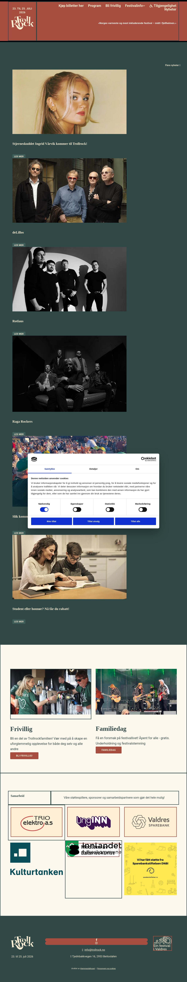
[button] (24, 755)
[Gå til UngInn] (93, 836)
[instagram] (96, 943)
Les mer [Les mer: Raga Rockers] (19, 434)
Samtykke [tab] (50, 469)
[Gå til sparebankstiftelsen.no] (150, 894)
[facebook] (96, 939)
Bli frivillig (113, 6)
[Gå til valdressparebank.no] (150, 836)
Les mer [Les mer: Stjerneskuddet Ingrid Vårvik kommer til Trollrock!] (19, 156)
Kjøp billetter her (71, 6)
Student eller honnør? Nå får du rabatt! (40, 609)
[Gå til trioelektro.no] (36, 836)
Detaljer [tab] (93, 469)
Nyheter (170, 9)
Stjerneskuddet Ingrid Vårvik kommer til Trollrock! (49, 144)
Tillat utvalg (93, 521)
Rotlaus (17, 321)
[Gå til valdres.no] (162, 951)
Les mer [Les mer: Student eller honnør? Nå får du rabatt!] (19, 621)
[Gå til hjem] (22, 28)
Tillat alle (135, 521)
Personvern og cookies (106, 969)
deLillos (18, 232)
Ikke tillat (51, 521)
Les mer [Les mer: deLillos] (19, 245)
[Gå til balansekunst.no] (93, 856)
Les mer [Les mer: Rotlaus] (19, 334)
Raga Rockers (22, 421)
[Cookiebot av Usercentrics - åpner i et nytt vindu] (143, 459)
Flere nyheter (172, 65)
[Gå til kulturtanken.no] (36, 874)
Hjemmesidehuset (87, 969)
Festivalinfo (134, 6)
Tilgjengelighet (162, 6)
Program (94, 6)
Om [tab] (137, 469)
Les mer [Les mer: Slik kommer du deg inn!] (19, 533)
